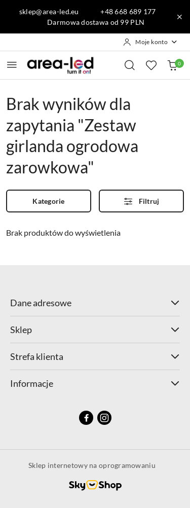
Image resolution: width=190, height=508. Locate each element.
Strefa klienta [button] (95, 356)
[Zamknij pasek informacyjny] (179, 16)
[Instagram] (104, 418)
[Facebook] (86, 418)
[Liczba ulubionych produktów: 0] (151, 65)
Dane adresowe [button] (95, 302)
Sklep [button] (95, 329)
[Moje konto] (150, 42)
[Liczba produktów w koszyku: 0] (172, 65)
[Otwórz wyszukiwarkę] (129, 65)
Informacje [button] (95, 383)
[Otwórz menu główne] (12, 64)
